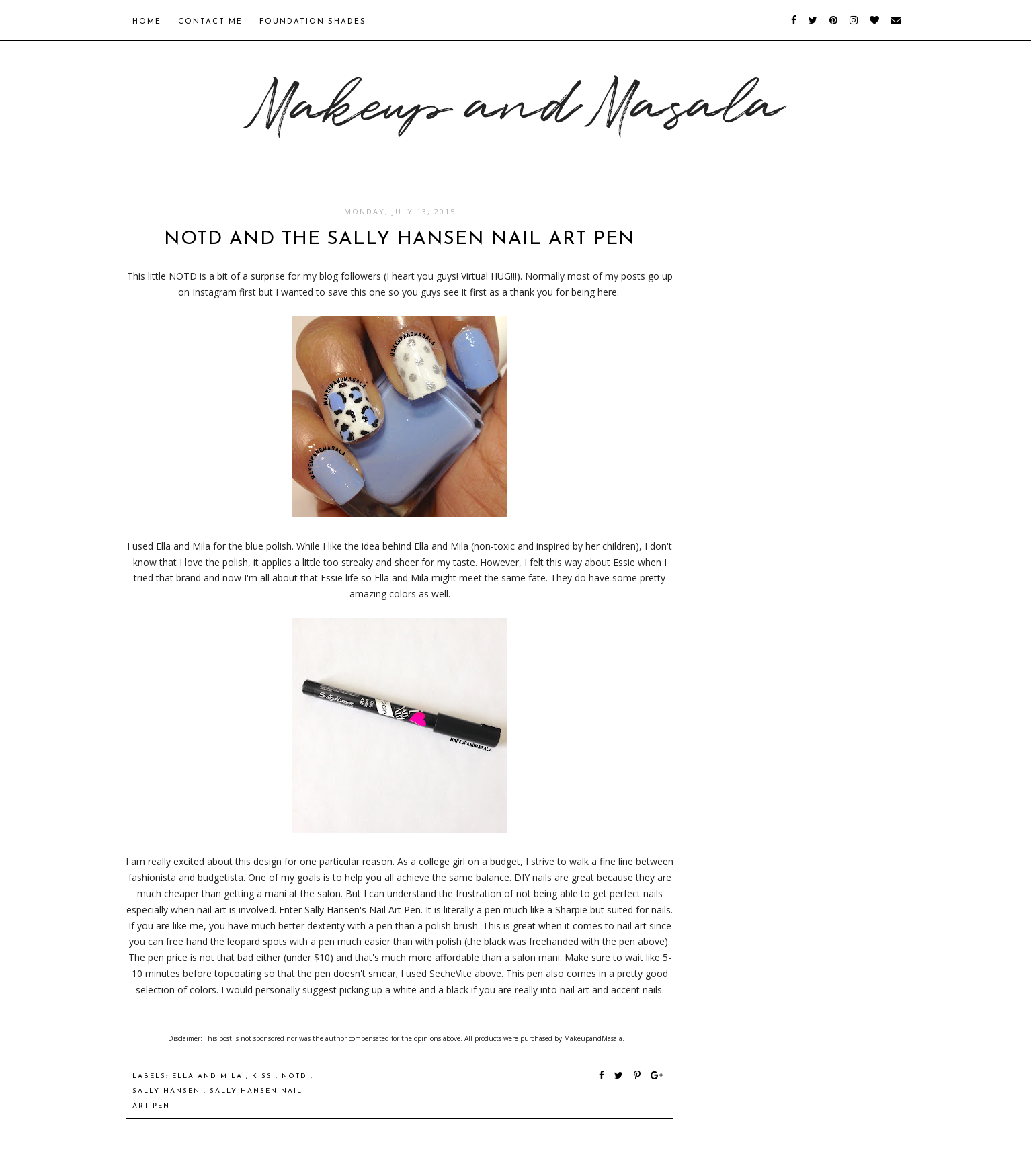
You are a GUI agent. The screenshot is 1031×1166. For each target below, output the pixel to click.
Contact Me (210, 22)
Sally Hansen (168, 1091)
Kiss (264, 1076)
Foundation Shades (312, 22)
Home (146, 22)
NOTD (296, 1076)
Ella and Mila (209, 1076)
